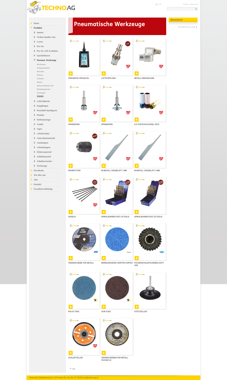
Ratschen (40, 71)
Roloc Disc (73, 312)
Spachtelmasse (43, 55)
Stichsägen (41, 93)
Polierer (40, 75)
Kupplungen (42, 106)
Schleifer (40, 78)
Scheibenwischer (44, 161)
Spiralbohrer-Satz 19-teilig (115, 217)
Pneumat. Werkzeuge (46, 60)
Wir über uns (40, 175)
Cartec (40, 41)
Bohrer (39, 82)
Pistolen (40, 115)
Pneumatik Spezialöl (78, 78)
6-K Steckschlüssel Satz (146, 124)
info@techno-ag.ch (91, 378)
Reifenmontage (44, 119)
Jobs (36, 179)
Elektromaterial (44, 152)
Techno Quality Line (46, 37)
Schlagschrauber (43, 68)
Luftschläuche (43, 101)
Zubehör (40, 96)
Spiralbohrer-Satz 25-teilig (148, 217)
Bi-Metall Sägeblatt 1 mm (114, 171)
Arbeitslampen (43, 147)
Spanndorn (74, 124)
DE (156, 4)
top (73, 368)
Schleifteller (75, 358)
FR (160, 4)
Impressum (194, 4)
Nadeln (72, 217)
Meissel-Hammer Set (45, 86)
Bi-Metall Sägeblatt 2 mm (147, 171)
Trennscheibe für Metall (81, 263)
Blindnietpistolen (43, 89)
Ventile (40, 124)
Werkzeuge (42, 166)
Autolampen (42, 143)
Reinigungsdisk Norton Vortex (117, 263)
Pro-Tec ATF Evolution (47, 51)
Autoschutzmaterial (46, 138)
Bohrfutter (74, 171)
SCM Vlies (106, 312)
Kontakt (37, 184)
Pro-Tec (40, 46)
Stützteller (140, 312)
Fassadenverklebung (43, 189)
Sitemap (186, 4)
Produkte (38, 28)
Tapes (39, 129)
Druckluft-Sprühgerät (47, 110)
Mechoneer (41, 64)
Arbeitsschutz (43, 133)
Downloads (39, 170)
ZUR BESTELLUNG (186, 27)
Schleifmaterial (44, 156)
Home (36, 23)
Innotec (40, 32)
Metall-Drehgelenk (144, 78)
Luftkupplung (108, 78)
